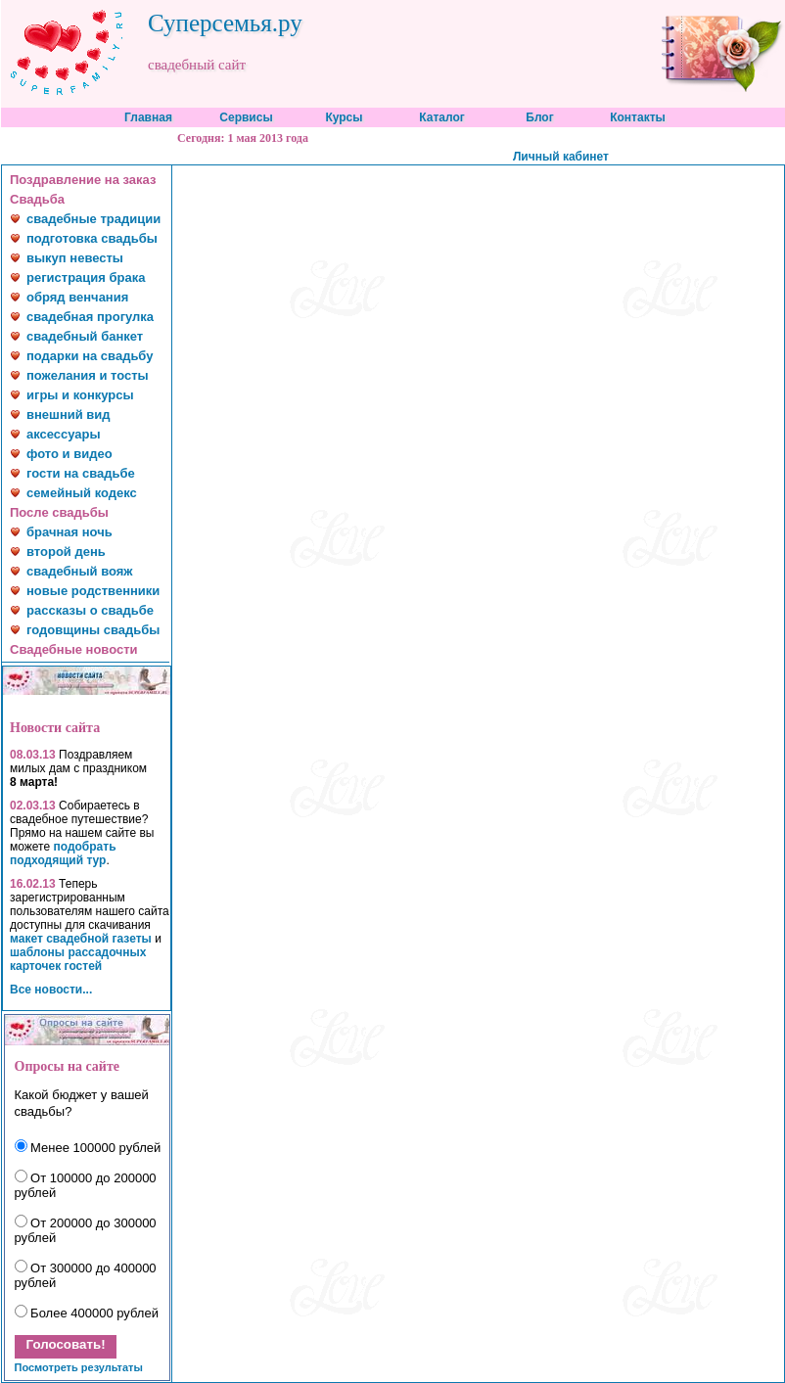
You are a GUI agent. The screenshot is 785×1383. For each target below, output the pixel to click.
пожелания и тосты (87, 375)
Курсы (343, 117)
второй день (66, 551)
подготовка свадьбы (92, 238)
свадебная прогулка (90, 316)
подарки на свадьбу (89, 355)
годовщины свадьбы (93, 629)
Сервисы (245, 117)
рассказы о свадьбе (90, 610)
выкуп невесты (74, 258)
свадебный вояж (79, 571)
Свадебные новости (74, 649)
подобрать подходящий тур (63, 853)
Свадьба (37, 199)
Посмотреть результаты (79, 1367)
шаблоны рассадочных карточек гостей (78, 959)
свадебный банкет (84, 336)
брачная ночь (69, 532)
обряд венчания (77, 297)
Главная (148, 117)
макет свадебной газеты (81, 938)
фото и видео (69, 453)
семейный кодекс (81, 492)
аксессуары (63, 434)
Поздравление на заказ (83, 179)
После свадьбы (59, 512)
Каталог (442, 117)
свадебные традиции (93, 218)
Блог (539, 117)
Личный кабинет (561, 156)
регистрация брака (85, 277)
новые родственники (93, 590)
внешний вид (68, 414)
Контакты (638, 117)
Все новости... (51, 989)
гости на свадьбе (80, 473)
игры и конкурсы (80, 395)
